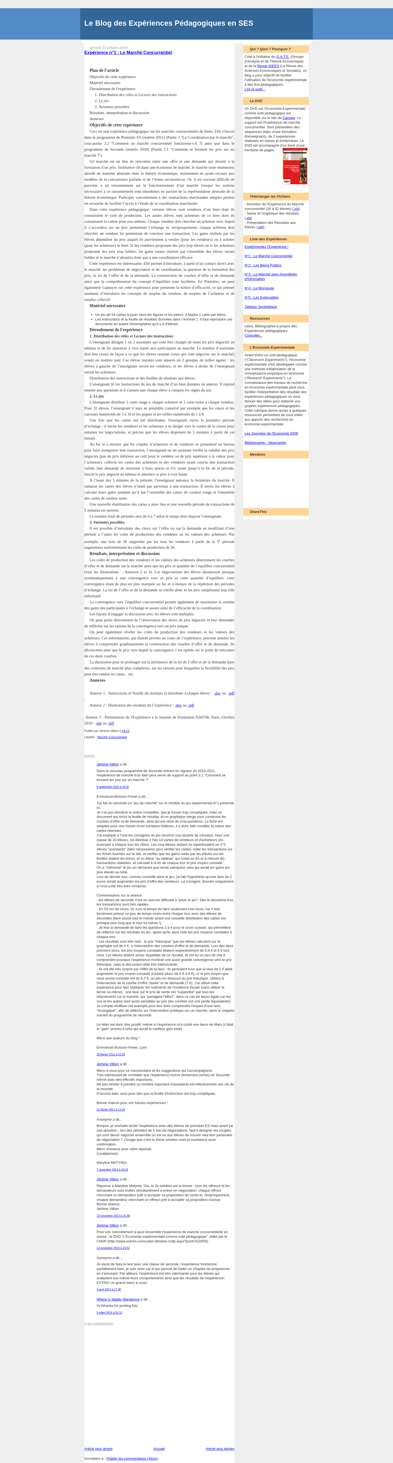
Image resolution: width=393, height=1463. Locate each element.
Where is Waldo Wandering (118, 1299)
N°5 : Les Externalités (262, 297)
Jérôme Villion (108, 764)
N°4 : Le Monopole (259, 288)
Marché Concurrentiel (112, 737)
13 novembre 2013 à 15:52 (113, 1248)
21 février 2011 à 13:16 (111, 1109)
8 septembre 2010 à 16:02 (113, 786)
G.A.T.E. (283, 57)
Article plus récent (98, 1449)
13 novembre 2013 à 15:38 (113, 1215)
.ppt (260, 227)
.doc (217, 693)
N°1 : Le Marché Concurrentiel (268, 256)
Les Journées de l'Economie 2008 (271, 433)
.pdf (231, 693)
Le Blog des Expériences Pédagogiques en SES (168, 23)
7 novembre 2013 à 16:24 (112, 1169)
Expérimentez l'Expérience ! (266, 247)
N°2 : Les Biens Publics (263, 265)
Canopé (288, 118)
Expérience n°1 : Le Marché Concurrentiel (128, 52)
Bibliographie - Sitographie (265, 443)
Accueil (159, 1449)
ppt (99, 723)
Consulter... (254, 335)
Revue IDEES (268, 66)
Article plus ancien (220, 1449)
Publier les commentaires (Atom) (132, 1458)
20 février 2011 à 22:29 (111, 1054)
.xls (296, 209)
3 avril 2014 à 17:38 (109, 1289)
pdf (111, 723)
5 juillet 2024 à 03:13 (109, 1312)
